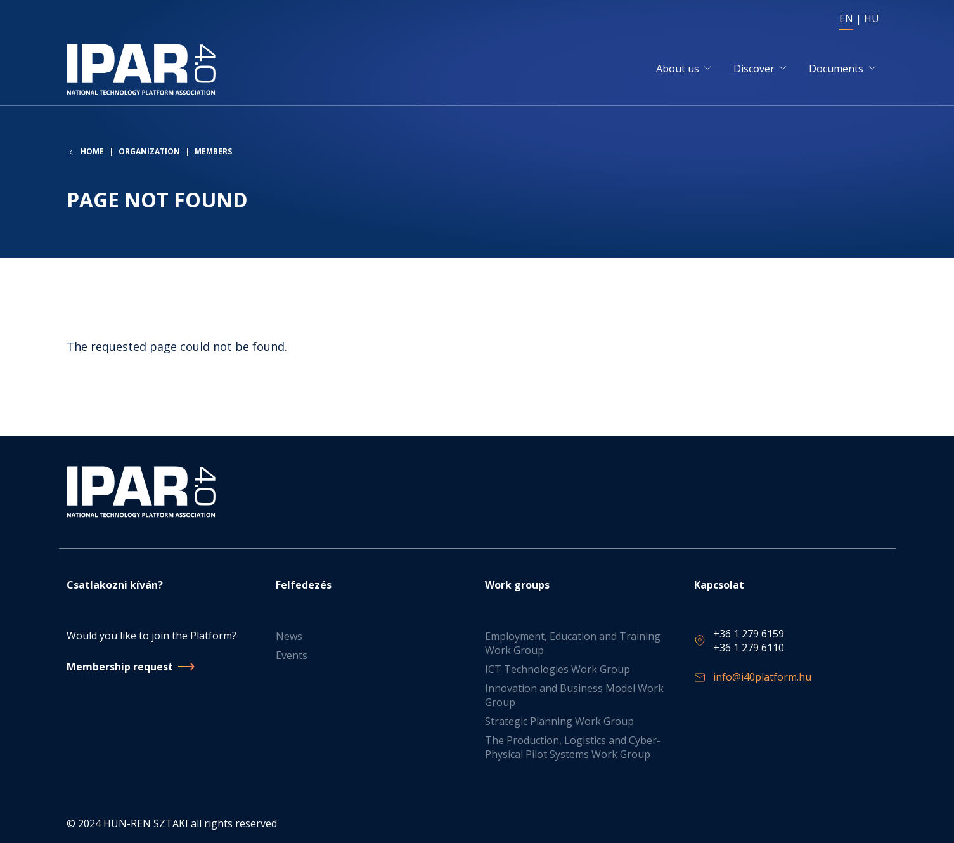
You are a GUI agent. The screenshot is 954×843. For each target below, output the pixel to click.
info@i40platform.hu (762, 677)
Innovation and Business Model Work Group (574, 695)
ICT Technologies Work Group (557, 669)
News (289, 636)
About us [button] (677, 68)
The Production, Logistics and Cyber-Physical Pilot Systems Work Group (573, 747)
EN (846, 18)
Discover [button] (754, 68)
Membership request (120, 667)
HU (871, 18)
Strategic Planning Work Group (559, 721)
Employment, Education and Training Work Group (573, 643)
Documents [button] (836, 68)
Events (291, 655)
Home (92, 152)
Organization (149, 151)
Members (213, 151)
